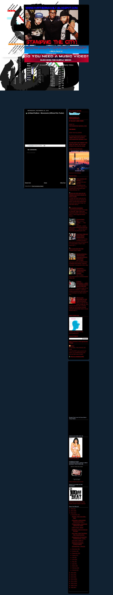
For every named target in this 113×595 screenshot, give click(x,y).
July (73, 557)
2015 (72, 572)
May (73, 561)
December (75, 514)
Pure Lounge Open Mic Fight (76, 248)
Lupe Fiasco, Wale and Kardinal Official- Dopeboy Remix (82, 236)
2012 (72, 579)
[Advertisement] (45, 168)
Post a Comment (31, 152)
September (75, 553)
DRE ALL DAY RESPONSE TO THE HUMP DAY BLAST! (81, 299)
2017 (72, 510)
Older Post (62, 182)
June (73, 559)
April (73, 564)
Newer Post (28, 182)
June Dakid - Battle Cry (77, 540)
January (74, 570)
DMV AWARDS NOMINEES (76, 208)
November (75, 549)
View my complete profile (77, 356)
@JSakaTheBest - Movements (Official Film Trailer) (46, 113)
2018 (72, 508)
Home (45, 182)
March (74, 566)
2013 (72, 577)
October (74, 551)
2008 (72, 587)
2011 (72, 581)
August (74, 555)
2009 (72, 585)
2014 (72, 575)
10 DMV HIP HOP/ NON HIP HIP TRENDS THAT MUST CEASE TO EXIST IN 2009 (77, 195)
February (74, 568)
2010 (72, 583)
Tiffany (72, 346)
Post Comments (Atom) (37, 186)
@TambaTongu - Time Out (78, 546)
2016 (72, 513)
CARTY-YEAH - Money (77, 527)
